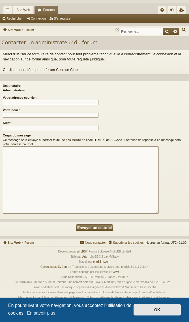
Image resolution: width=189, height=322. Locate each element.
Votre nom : (11, 110)
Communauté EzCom (54, 266)
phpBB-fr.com (101, 261)
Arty (84, 256)
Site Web (23, 10)
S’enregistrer (63, 18)
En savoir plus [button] (41, 313)
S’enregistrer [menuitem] (183, 11)
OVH (116, 271)
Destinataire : (13, 85)
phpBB (81, 251)
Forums (49, 10)
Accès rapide (9, 11)
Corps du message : (18, 135)
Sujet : (7, 123)
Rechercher (15, 18)
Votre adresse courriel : (20, 97)
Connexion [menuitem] (173, 11)
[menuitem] (162, 10)
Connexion (38, 18)
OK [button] (157, 310)
